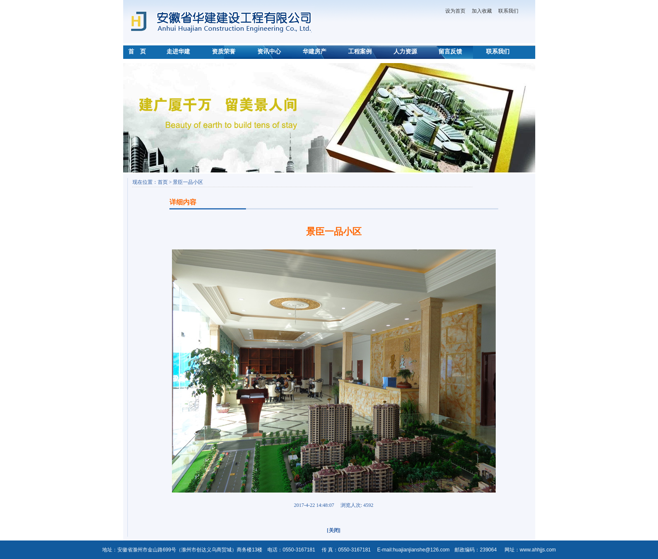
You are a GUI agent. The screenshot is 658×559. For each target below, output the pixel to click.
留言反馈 (450, 51)
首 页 (137, 51)
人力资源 (405, 51)
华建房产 (314, 51)
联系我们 (508, 11)
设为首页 (455, 11)
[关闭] (334, 530)
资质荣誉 (223, 51)
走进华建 (178, 51)
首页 (163, 182)
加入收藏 (482, 11)
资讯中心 (269, 51)
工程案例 (360, 51)
